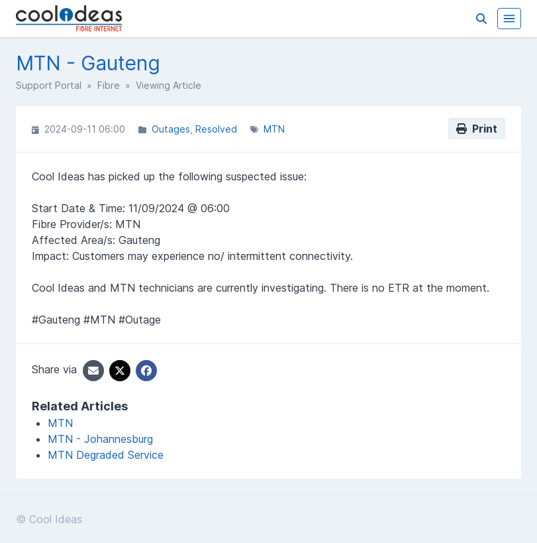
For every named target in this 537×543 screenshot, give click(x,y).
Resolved (216, 129)
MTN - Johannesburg (100, 439)
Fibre (108, 85)
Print (476, 128)
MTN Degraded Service (106, 454)
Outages (171, 129)
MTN (274, 129)
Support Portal (48, 85)
